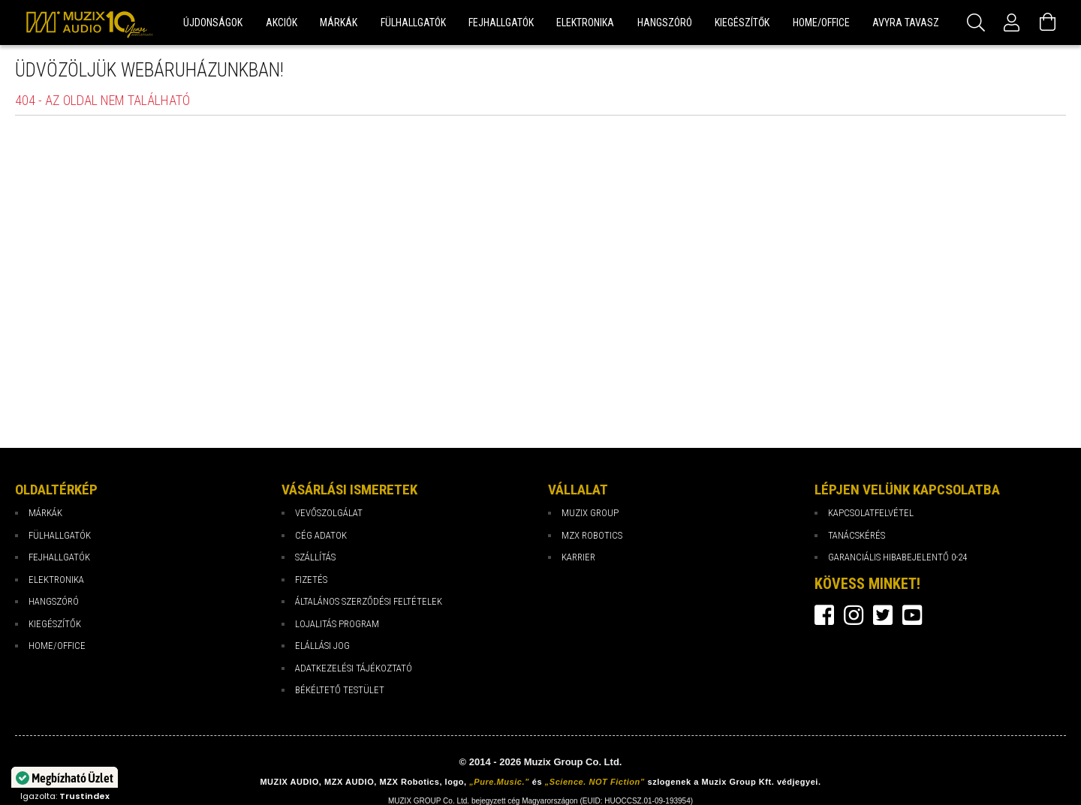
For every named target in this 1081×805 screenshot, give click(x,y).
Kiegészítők (55, 623)
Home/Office (57, 645)
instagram (853, 615)
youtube (912, 615)
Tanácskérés (856, 535)
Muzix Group (590, 512)
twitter (883, 615)
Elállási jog (322, 645)
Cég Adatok (321, 535)
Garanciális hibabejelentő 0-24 (897, 557)
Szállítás (315, 557)
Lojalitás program (337, 623)
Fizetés (311, 579)
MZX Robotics (592, 535)
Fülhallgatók (60, 535)
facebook (824, 615)
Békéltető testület (339, 689)
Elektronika (56, 579)
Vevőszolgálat (329, 512)
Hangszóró (54, 601)
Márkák (45, 512)
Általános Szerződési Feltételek (368, 601)
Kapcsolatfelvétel (871, 512)
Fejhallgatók (59, 557)
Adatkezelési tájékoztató (353, 668)
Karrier (578, 557)
